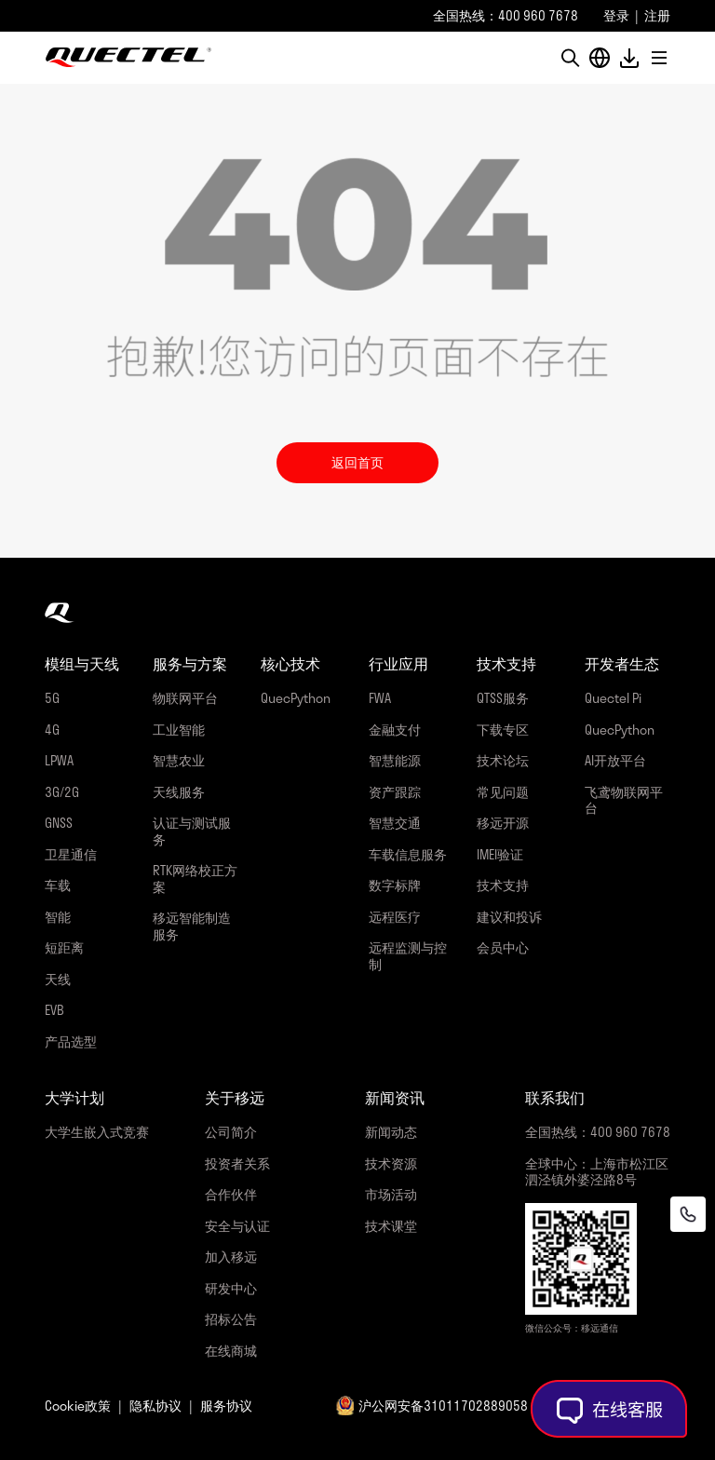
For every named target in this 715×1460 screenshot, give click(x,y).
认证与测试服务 (192, 831)
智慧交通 (395, 822)
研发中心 (231, 1288)
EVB (54, 1010)
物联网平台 (185, 698)
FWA (380, 698)
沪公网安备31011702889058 (443, 1405)
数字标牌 (395, 885)
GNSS (59, 822)
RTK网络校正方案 (195, 878)
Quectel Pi (613, 698)
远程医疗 (395, 916)
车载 (58, 885)
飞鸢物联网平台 (624, 800)
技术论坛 (503, 760)
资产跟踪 (395, 792)
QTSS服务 (503, 698)
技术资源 (391, 1163)
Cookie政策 (78, 1405)
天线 (58, 979)
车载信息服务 (408, 854)
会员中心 (503, 947)
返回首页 (357, 462)
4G (52, 729)
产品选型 (71, 1041)
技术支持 (503, 885)
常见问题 (503, 792)
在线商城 (231, 1350)
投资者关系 (237, 1163)
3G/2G (62, 792)
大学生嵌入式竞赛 (97, 1132)
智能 (58, 916)
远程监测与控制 (408, 956)
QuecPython (296, 698)
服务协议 (226, 1405)
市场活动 (391, 1194)
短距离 (64, 947)
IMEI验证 (500, 854)
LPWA (59, 760)
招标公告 (231, 1319)
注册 (657, 15)
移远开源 (503, 822)
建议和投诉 (509, 916)
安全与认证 (237, 1226)
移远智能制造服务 (192, 926)
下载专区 (503, 729)
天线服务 (179, 792)
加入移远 (231, 1256)
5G (52, 698)
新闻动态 (391, 1132)
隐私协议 (155, 1405)
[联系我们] (688, 1214)
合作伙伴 (231, 1194)
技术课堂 (391, 1226)
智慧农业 (179, 760)
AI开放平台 (615, 760)
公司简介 (231, 1132)
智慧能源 (395, 760)
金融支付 (395, 729)
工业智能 (179, 729)
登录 (616, 15)
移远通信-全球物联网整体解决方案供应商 (128, 57)
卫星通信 (71, 854)
